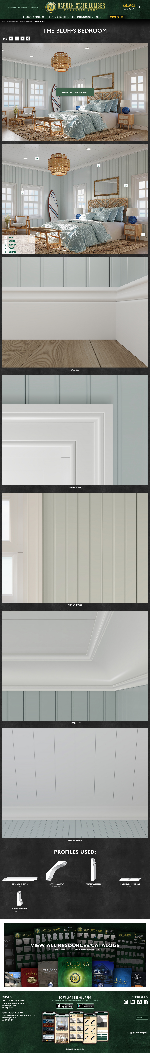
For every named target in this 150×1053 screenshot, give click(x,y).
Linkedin (133, 1002)
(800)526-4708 (11, 1005)
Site (75, 1049)
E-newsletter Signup (17, 7)
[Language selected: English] (142, 1018)
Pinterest (139, 1002)
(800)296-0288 (11, 1017)
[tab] (34, 17)
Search (140, 7)
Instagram (126, 1002)
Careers (34, 7)
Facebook (146, 1002)
